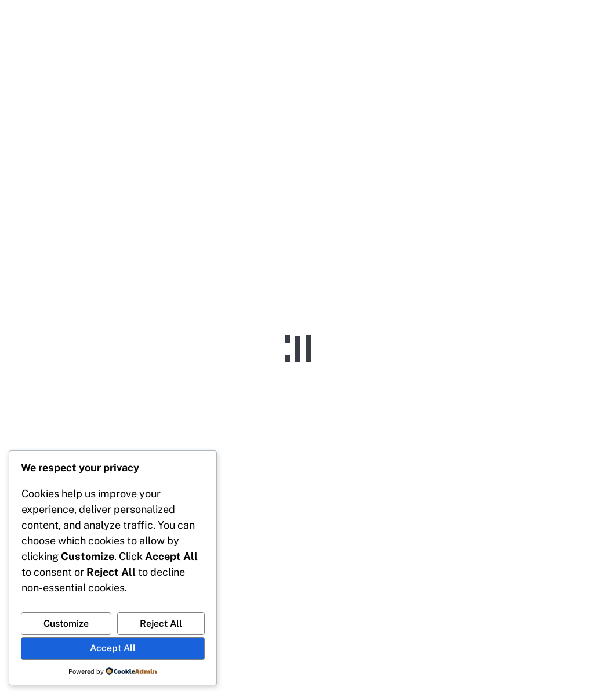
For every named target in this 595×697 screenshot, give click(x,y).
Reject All (161, 623)
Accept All (113, 647)
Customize (66, 623)
